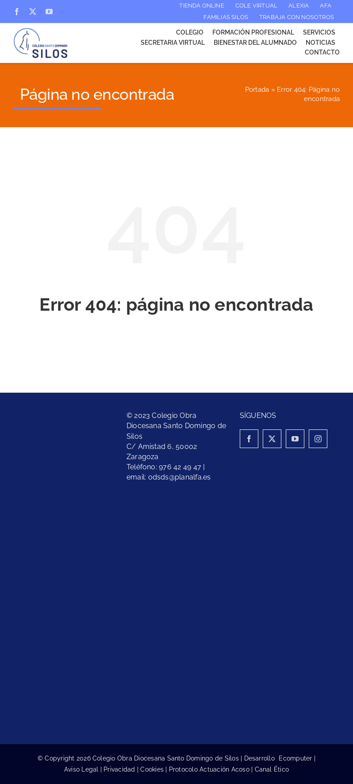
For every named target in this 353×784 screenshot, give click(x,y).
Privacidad (119, 769)
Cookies (152, 769)
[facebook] (16, 11)
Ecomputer (295, 758)
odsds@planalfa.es (179, 477)
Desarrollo (261, 758)
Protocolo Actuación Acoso (209, 769)
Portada (257, 90)
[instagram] (318, 438)
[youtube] (49, 11)
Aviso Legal (81, 769)
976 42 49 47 (180, 467)
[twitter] (32, 11)
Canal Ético (272, 769)
